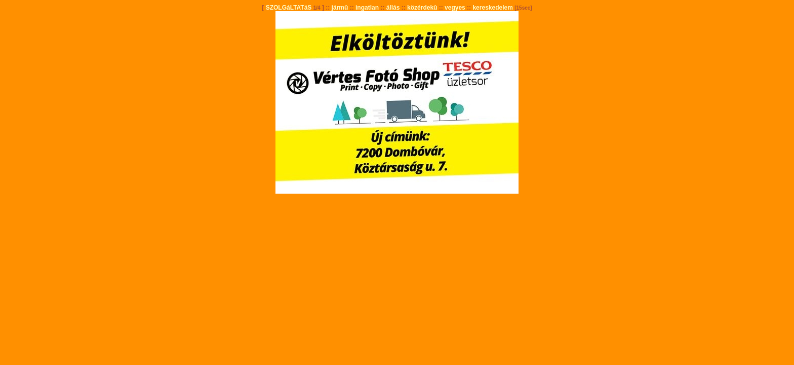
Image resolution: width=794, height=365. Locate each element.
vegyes (455, 7)
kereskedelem (492, 7)
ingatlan (367, 7)
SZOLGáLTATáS (289, 7)
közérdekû (422, 7)
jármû (340, 7)
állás (393, 7)
